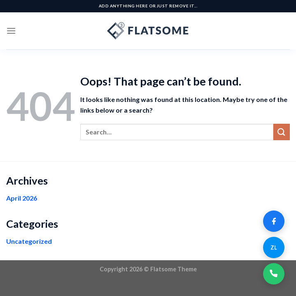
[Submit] (281, 132)
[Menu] (11, 31)
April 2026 (21, 198)
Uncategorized (29, 241)
